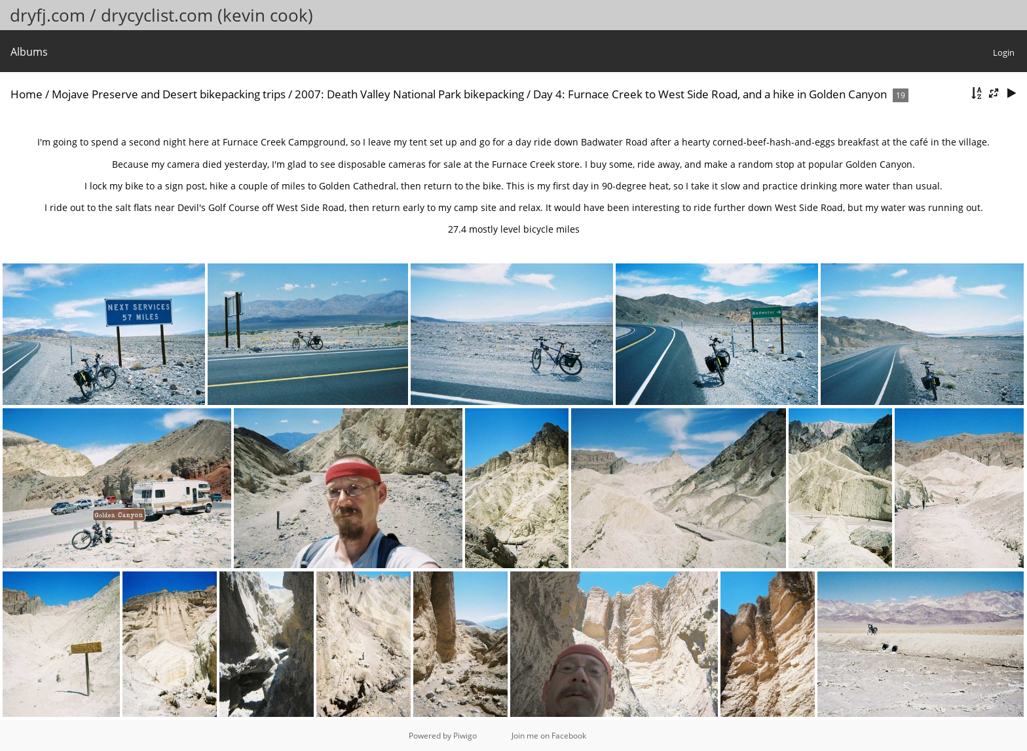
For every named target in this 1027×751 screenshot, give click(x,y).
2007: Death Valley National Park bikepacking (409, 94)
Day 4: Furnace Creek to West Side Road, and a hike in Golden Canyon (710, 94)
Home (26, 94)
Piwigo (465, 735)
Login (1004, 52)
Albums (29, 52)
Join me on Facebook (549, 735)
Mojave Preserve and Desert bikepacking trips (169, 94)
